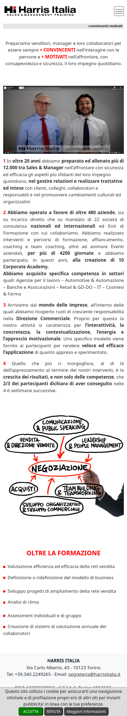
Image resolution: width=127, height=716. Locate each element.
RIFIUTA (53, 711)
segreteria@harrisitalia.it (94, 674)
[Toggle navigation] (119, 11)
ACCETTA (30, 711)
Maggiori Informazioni (86, 711)
